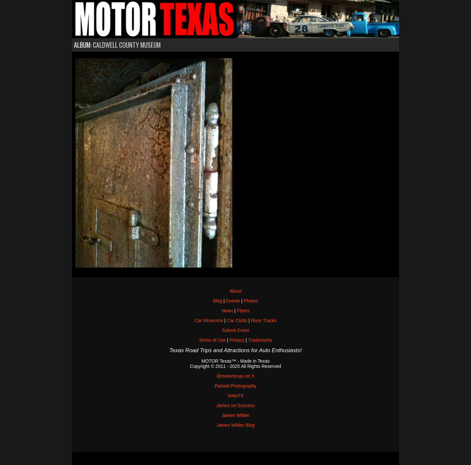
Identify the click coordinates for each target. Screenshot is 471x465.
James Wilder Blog (236, 425)
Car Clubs (237, 320)
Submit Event (235, 330)
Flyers (243, 310)
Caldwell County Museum (127, 45)
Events (233, 300)
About (236, 291)
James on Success (235, 405)
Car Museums (209, 320)
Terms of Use (212, 340)
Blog (217, 300)
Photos (251, 300)
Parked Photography (235, 385)
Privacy (236, 340)
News (227, 310)
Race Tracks (263, 320)
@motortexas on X (235, 376)
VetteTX (235, 395)
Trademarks (260, 340)
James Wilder (236, 415)
